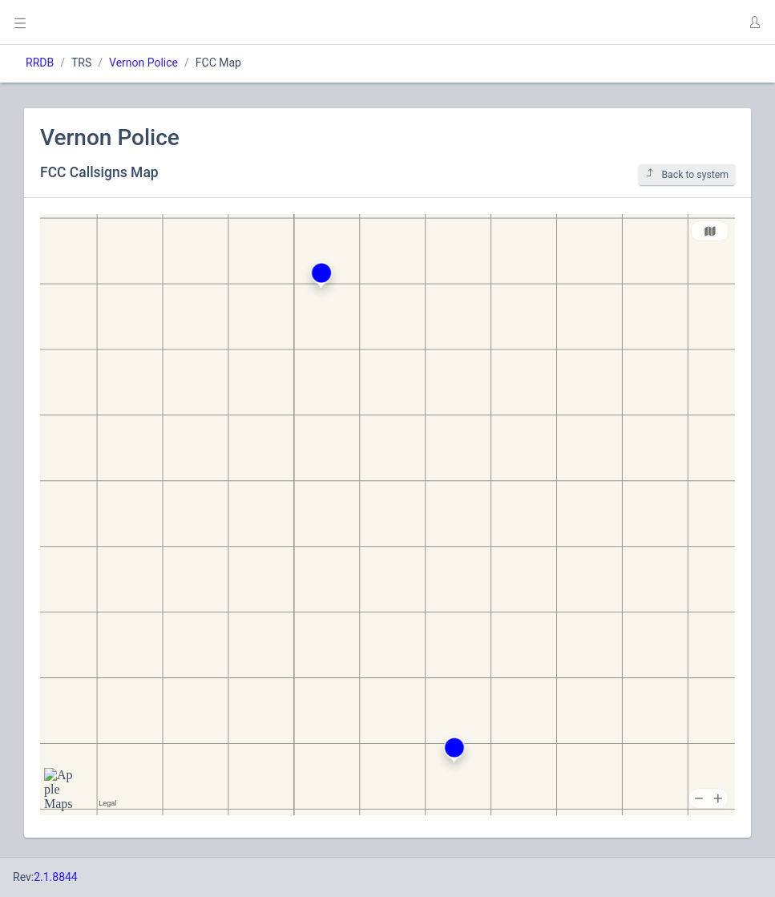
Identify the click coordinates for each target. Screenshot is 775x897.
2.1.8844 (56, 877)
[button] (754, 22)
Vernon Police (143, 62)
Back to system (687, 174)
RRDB (40, 62)
